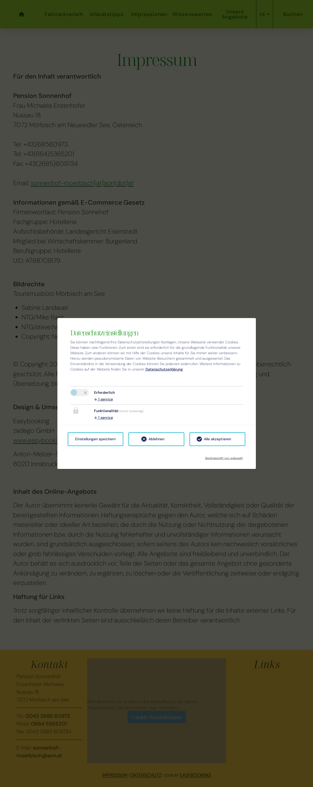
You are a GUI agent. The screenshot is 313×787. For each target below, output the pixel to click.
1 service (103, 399)
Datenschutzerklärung (164, 369)
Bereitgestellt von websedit (224, 456)
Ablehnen (156, 439)
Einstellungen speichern (95, 439)
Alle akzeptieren (217, 439)
